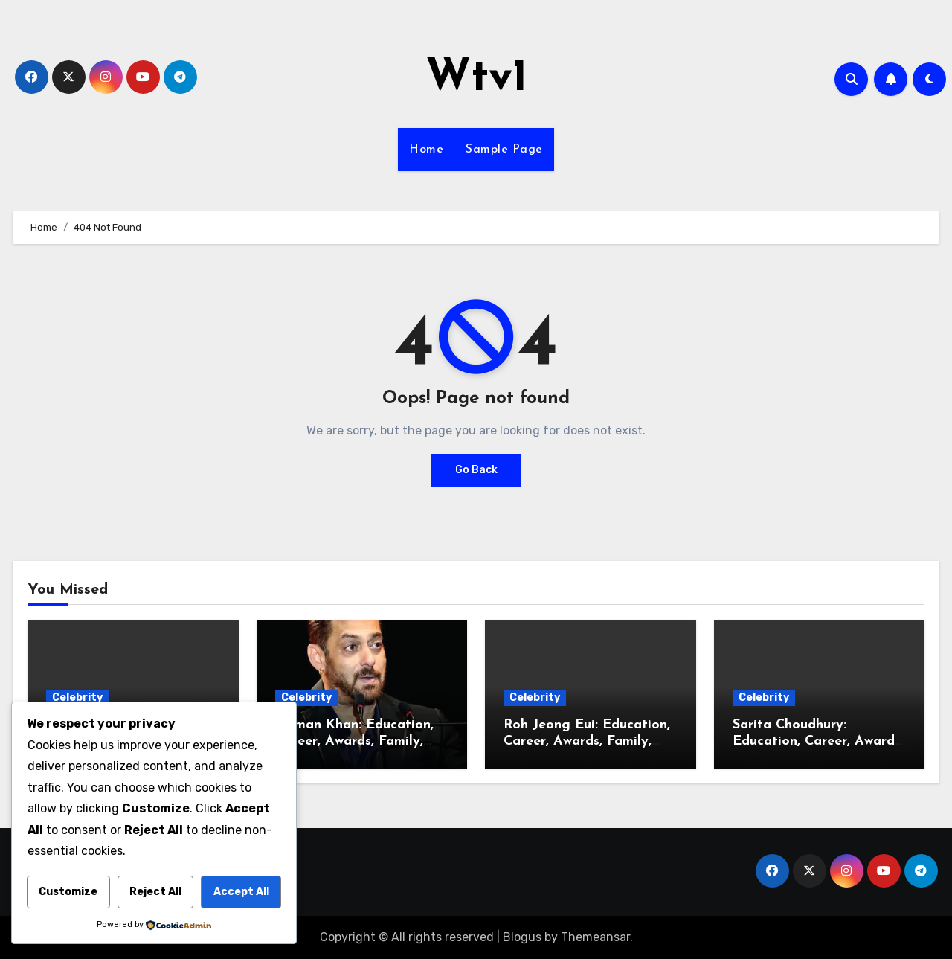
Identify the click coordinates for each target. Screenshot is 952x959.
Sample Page (504, 149)
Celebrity (77, 697)
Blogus (522, 937)
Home (426, 149)
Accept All (241, 891)
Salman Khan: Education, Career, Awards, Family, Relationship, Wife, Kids (354, 741)
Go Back (476, 470)
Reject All (155, 891)
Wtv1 (476, 79)
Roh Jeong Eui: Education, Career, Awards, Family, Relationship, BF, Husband (587, 741)
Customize (68, 891)
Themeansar (595, 937)
